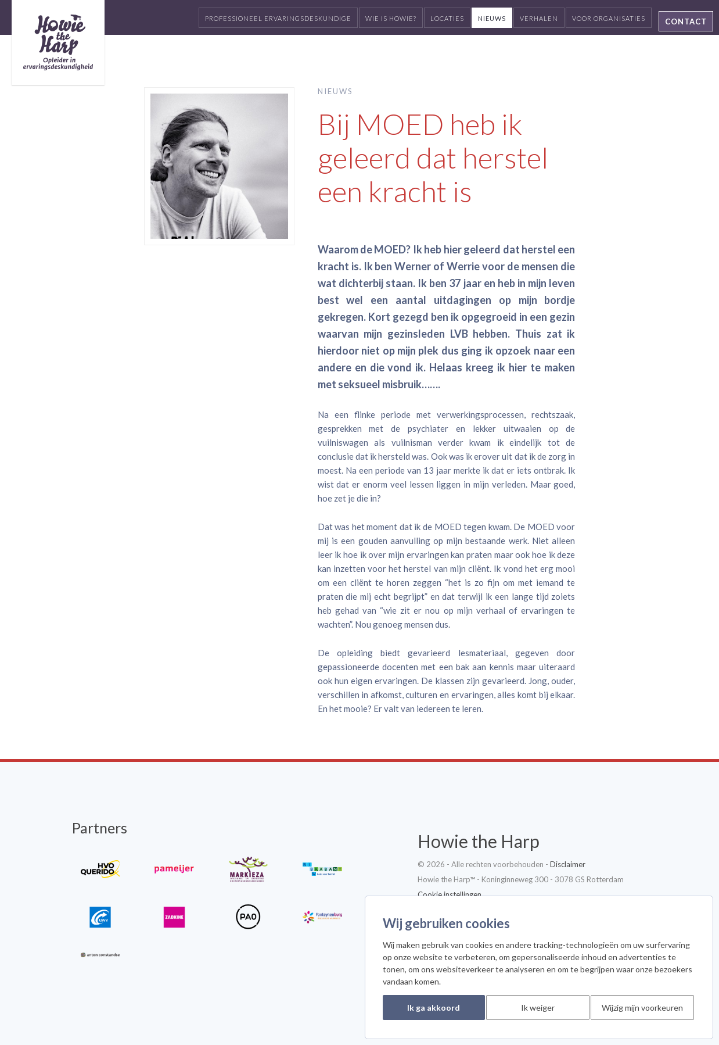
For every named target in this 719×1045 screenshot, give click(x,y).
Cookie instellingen (449, 894)
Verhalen (539, 18)
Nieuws (492, 18)
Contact (686, 21)
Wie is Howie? (390, 18)
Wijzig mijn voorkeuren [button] (642, 1007)
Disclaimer (567, 864)
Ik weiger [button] (538, 1007)
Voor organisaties (608, 18)
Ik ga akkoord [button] (433, 1007)
